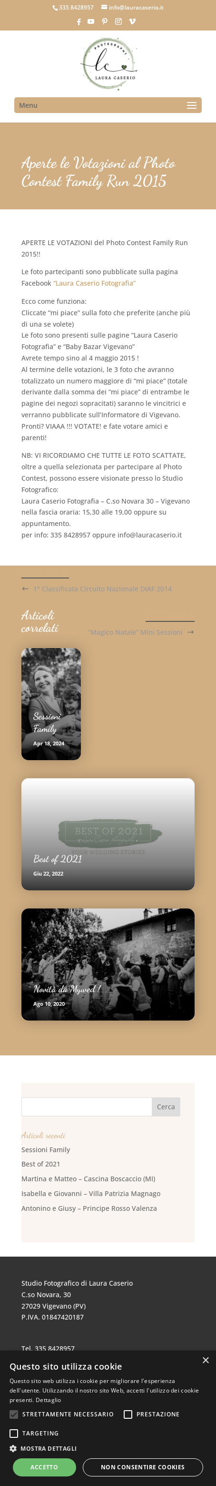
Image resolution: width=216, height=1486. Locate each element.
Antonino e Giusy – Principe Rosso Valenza (89, 1208)
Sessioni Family (45, 1149)
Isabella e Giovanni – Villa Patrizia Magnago (90, 1193)
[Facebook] (79, 25)
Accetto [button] (44, 1467)
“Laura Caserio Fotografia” (94, 283)
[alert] (108, 1418)
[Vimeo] (132, 24)
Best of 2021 (57, 859)
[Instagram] (118, 24)
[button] (108, 1449)
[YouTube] (91, 24)
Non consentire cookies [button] (143, 1467)
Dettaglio (48, 1400)
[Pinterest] (104, 24)
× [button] (205, 1360)
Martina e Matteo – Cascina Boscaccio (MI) (88, 1178)
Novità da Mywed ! (66, 989)
